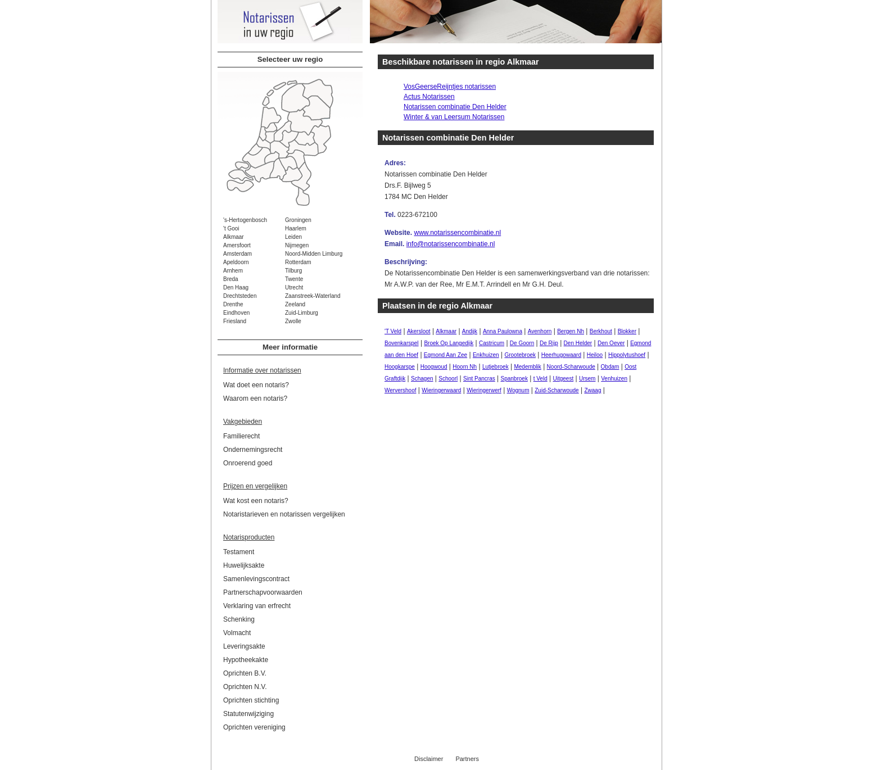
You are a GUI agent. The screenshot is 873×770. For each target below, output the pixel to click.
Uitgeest (563, 378)
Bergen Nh (570, 331)
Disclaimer (428, 758)
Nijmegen (297, 245)
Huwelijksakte (243, 565)
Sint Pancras (479, 378)
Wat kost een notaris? (255, 501)
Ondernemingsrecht (252, 450)
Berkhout (601, 331)
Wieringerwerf (484, 390)
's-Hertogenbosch (245, 220)
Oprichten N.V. (245, 687)
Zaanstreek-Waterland (313, 296)
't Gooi (231, 228)
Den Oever (611, 343)
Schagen (422, 378)
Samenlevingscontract (256, 579)
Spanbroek (514, 378)
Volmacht (237, 633)
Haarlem (295, 228)
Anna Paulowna (502, 331)
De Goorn (522, 343)
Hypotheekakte (245, 660)
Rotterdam (298, 262)
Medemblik (527, 367)
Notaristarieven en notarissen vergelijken (284, 514)
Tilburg (293, 271)
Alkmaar (233, 237)
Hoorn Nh (465, 367)
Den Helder (578, 343)
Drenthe (233, 304)
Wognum (518, 390)
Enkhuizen (486, 355)
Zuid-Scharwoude (556, 390)
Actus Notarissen (429, 97)
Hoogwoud (433, 367)
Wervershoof (401, 390)
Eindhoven (236, 313)
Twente (294, 279)
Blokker (627, 331)
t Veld (540, 378)
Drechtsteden (239, 296)
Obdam (610, 367)
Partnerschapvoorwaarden (262, 592)
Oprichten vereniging (254, 727)
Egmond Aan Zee (445, 355)
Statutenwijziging (248, 714)
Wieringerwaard (441, 390)
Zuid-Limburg (301, 313)
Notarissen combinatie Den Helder (455, 107)
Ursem (587, 378)
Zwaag (592, 390)
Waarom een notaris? (255, 398)
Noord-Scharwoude (571, 367)
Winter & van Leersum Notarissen (454, 117)
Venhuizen (614, 378)
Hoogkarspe (400, 367)
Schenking (239, 619)
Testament (238, 552)
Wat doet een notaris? (256, 385)
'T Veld (393, 331)
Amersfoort (237, 245)
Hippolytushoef (626, 355)
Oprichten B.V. (244, 673)
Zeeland (295, 304)
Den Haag (235, 287)
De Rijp (549, 343)
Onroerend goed (247, 463)
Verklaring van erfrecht (257, 606)
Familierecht (241, 436)
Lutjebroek (495, 367)
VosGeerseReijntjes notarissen (450, 86)
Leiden (293, 237)
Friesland (234, 321)
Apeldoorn (236, 262)
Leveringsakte (244, 646)
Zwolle (293, 321)
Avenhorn (540, 331)
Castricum (491, 343)
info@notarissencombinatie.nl (450, 244)
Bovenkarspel (402, 343)
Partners (467, 758)
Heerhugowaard (561, 355)
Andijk (469, 331)
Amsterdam (237, 254)
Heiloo (595, 355)
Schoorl (448, 378)
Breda (230, 279)
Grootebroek (520, 355)
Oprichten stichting (251, 700)
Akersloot (419, 331)
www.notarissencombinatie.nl (457, 233)
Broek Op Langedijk (448, 343)
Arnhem (233, 271)
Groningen (298, 220)
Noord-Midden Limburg (313, 254)
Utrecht (294, 287)
